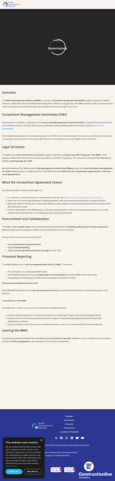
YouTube (82, 438)
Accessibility (69, 420)
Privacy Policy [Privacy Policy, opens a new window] (11, 466)
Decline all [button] (32, 471)
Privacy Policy (69, 428)
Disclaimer (69, 424)
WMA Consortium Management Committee (83, 198)
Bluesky (77, 438)
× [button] (41, 440)
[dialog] (23, 457)
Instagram (66, 438)
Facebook (61, 438)
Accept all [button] (14, 471)
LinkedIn (72, 438)
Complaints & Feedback (69, 432)
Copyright (69, 416)
